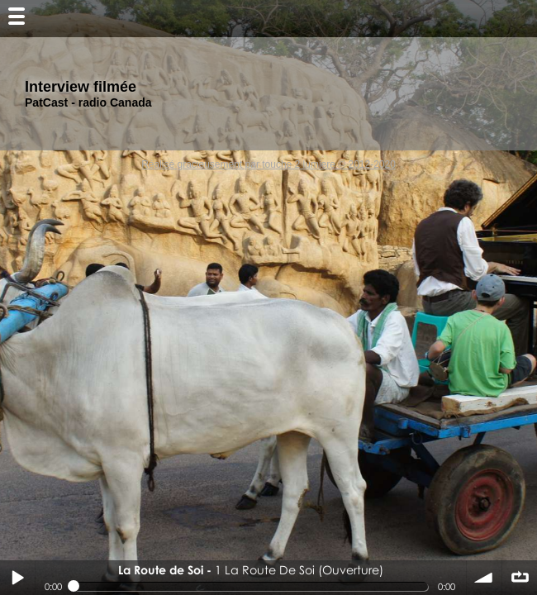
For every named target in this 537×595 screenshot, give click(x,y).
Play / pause (17, 577)
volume (484, 577)
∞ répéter (519, 577)
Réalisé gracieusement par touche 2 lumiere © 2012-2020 (268, 164)
